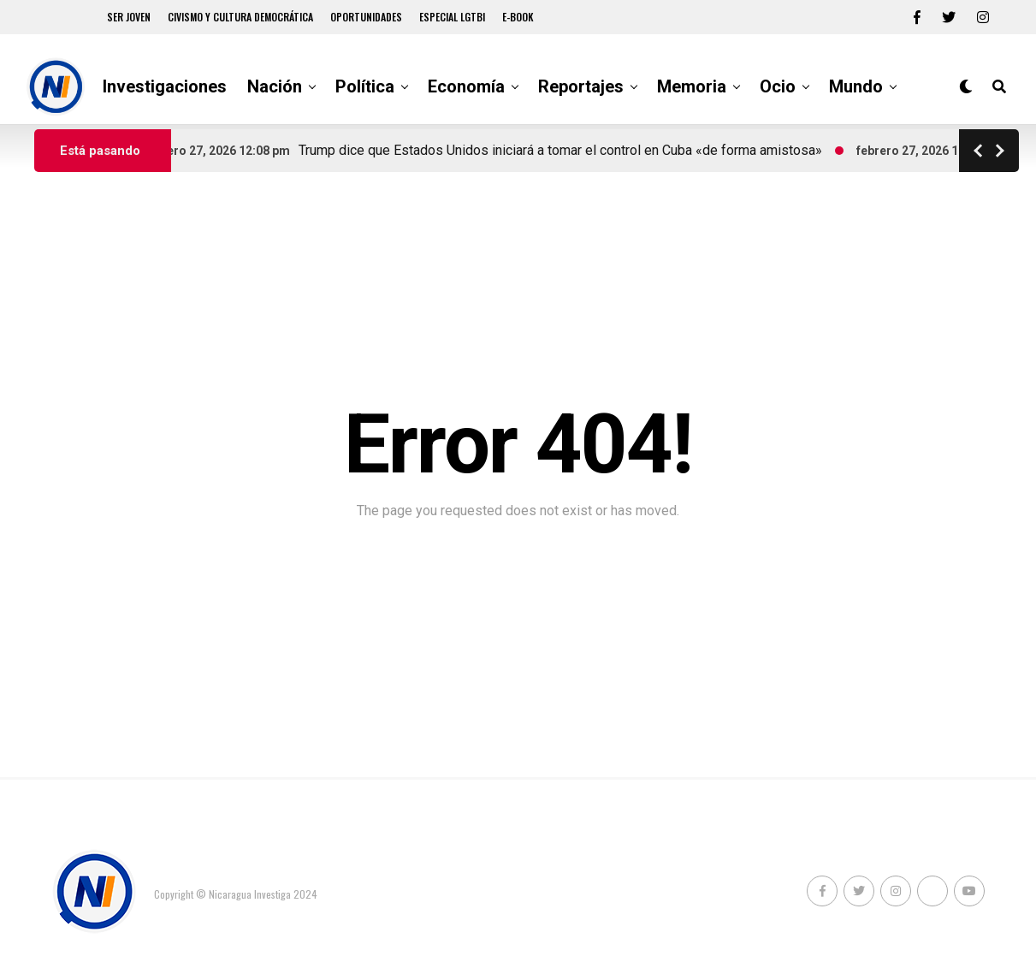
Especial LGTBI (452, 16)
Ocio (778, 86)
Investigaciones (165, 86)
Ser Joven (129, 16)
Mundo (856, 86)
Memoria (691, 86)
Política (364, 86)
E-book (518, 16)
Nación (274, 86)
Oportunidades (366, 16)
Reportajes (581, 86)
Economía (466, 86)
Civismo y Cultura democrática (240, 16)
